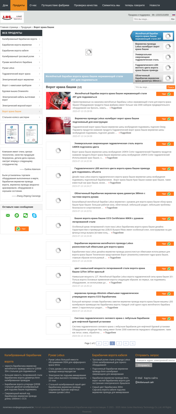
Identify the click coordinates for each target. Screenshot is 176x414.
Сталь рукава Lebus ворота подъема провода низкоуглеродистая (66, 370)
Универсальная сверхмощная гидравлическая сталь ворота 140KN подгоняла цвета (148, 57)
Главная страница (9, 27)
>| (132, 343)
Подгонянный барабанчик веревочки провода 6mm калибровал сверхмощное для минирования (110, 371)
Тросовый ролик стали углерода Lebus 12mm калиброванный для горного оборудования (111, 362)
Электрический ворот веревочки (18, 79)
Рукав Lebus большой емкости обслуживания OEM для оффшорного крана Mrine (67, 362)
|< (99, 343)
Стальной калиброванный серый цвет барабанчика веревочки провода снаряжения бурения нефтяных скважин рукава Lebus (67, 388)
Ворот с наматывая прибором (16, 85)
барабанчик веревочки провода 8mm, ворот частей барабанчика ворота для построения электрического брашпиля (111, 380)
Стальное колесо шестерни (15, 117)
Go (172, 19)
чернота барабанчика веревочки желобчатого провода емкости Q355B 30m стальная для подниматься (23, 369)
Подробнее (116, 108)
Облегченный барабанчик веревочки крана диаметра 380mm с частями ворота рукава (148, 78)
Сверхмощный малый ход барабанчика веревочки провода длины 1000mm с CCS (21, 396)
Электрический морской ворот (17, 105)
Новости (155, 5)
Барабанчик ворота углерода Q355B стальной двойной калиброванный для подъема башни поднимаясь (22, 387)
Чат (166, 94)
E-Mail (138, 378)
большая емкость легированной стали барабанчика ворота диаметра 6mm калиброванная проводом (23, 378)
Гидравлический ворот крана (16, 74)
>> (126, 343)
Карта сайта (151, 378)
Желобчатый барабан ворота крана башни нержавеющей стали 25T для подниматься (148, 36)
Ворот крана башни (11, 111)
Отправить (144, 365)
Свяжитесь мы (111, 5)
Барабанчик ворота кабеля (15, 50)
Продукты (19, 5)
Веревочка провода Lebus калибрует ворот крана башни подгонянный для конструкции (147, 46)
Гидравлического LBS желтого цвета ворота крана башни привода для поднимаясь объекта (146, 68)
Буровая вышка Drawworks (15, 91)
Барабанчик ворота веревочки (17, 45)
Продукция (26, 27)
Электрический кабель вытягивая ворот (18, 98)
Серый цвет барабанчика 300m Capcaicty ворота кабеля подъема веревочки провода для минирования (110, 390)
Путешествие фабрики (55, 5)
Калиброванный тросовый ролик (18, 56)
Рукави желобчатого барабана (17, 62)
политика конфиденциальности (18, 407)
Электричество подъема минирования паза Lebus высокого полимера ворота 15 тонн (67, 378)
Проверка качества (85, 5)
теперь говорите (135, 5)
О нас (33, 5)
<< (105, 343)
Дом (5, 5)
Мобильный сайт (144, 382)
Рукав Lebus (8, 68)
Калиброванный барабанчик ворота (19, 39)
